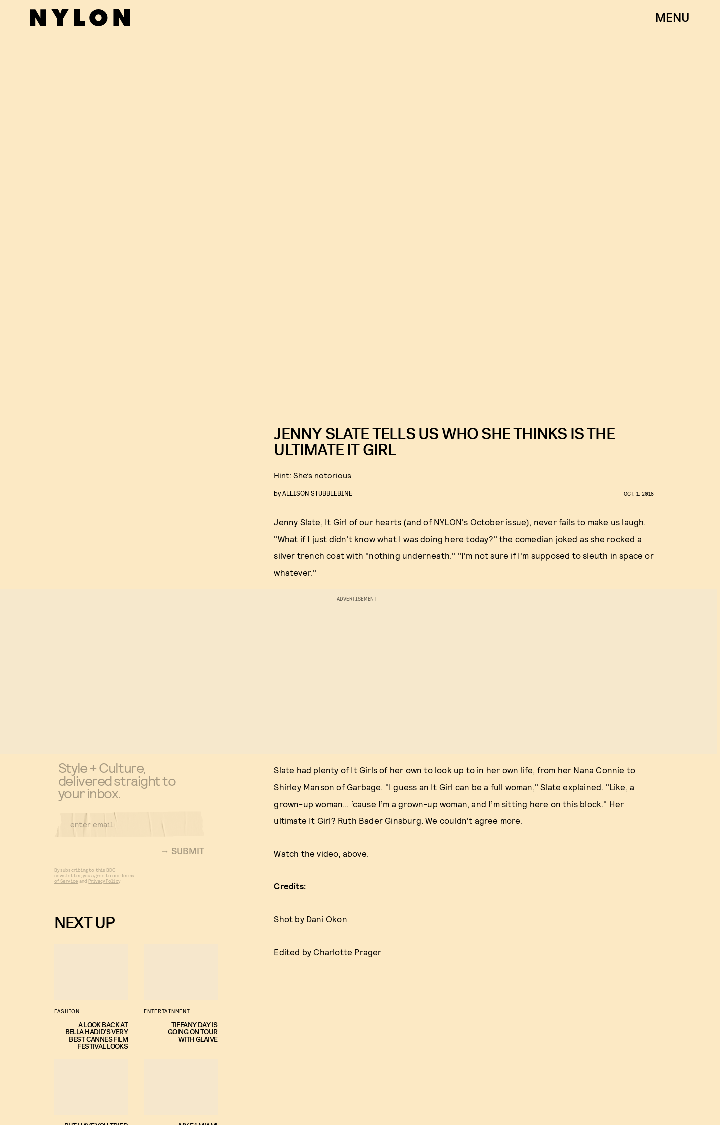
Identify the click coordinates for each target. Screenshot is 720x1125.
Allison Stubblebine (317, 493)
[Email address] (129, 831)
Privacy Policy (104, 887)
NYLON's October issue (480, 522)
